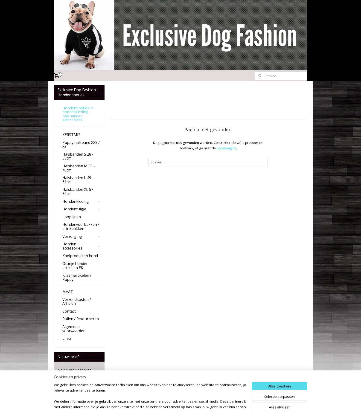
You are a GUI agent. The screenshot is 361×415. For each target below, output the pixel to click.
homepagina (226, 148)
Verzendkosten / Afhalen (76, 301)
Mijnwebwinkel (246, 406)
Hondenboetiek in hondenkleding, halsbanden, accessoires (77, 114)
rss (188, 406)
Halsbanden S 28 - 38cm (77, 156)
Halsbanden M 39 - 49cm (78, 168)
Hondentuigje (81, 209)
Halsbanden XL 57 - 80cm (79, 191)
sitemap (179, 406)
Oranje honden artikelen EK (75, 265)
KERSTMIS (71, 134)
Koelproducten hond (80, 255)
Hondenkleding (81, 201)
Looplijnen (71, 216)
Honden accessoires (81, 246)
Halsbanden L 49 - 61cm (77, 179)
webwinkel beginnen (206, 406)
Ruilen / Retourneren (80, 318)
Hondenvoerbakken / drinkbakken (80, 226)
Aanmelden (70, 386)
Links (67, 338)
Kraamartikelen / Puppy (76, 277)
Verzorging (81, 236)
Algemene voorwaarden (73, 328)
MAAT (67, 291)
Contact (69, 311)
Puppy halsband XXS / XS (81, 144)
